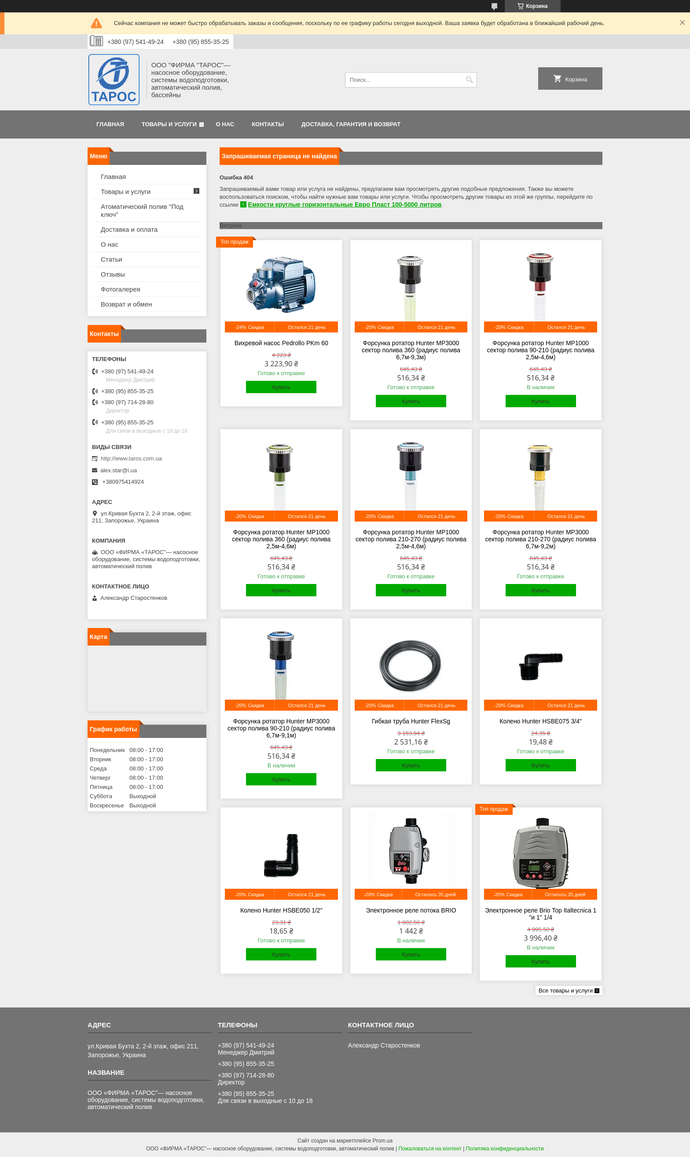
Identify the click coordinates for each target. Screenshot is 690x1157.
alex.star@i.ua (118, 470)
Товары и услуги (169, 124)
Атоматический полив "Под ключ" (142, 210)
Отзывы (113, 274)
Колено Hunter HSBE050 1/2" (281, 910)
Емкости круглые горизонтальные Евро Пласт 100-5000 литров (345, 204)
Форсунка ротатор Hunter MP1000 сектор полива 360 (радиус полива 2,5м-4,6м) (281, 539)
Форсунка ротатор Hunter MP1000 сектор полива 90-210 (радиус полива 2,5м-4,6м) (540, 350)
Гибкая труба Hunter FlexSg (411, 721)
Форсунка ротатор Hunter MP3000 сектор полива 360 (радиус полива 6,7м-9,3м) (411, 350)
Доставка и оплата (129, 229)
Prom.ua (383, 1141)
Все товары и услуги (566, 990)
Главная (110, 124)
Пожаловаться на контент (429, 1149)
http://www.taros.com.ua (131, 458)
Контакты (268, 124)
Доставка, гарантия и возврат (350, 124)
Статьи (111, 259)
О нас (225, 124)
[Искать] (469, 80)
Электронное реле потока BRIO (411, 910)
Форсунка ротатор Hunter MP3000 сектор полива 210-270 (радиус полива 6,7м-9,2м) (540, 539)
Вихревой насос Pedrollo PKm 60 (281, 343)
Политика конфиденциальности (505, 1149)
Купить (281, 387)
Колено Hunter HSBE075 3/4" (540, 721)
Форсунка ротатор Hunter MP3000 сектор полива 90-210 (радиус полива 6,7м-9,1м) (281, 728)
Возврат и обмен (126, 304)
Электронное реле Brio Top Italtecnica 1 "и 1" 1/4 (540, 914)
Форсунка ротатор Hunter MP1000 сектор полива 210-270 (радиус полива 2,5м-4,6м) (411, 539)
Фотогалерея (120, 289)
